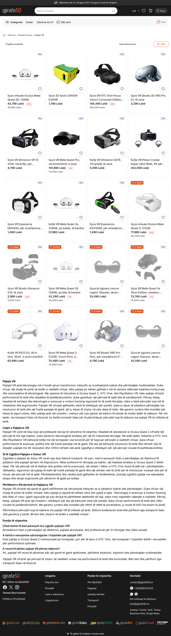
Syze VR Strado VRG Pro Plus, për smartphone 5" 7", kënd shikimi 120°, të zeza (107, 355)
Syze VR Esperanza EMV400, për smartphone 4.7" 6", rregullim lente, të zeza (24, 226)
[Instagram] (17, 587)
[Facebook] (5, 587)
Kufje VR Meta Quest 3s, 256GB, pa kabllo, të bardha (66, 226)
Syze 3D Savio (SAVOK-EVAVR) (63, 97)
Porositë (49, 588)
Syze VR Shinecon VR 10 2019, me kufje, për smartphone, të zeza (23, 162)
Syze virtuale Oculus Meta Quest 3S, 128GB (24, 97)
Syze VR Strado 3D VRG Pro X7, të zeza (148, 97)
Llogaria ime (51, 600)
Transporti (93, 600)
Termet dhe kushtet (14, 592)
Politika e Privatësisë (14, 598)
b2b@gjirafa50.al (139, 603)
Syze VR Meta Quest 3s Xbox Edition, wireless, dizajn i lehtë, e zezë (145, 290)
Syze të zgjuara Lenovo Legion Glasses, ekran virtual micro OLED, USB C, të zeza (107, 290)
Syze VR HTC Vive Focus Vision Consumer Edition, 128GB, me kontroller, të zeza (106, 98)
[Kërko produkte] (73, 10)
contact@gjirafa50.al (141, 582)
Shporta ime (51, 582)
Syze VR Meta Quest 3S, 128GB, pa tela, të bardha (64, 290)
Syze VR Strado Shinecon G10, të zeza (24, 290)
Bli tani (34, 514)
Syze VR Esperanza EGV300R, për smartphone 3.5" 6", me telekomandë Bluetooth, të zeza (107, 226)
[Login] (161, 10)
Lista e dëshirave (54, 594)
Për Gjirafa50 (95, 582)
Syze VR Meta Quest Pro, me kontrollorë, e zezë (64, 162)
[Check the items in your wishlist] (143, 10)
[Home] (4, 35)
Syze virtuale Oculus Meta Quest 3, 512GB (147, 226)
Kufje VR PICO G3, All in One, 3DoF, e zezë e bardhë (25, 354)
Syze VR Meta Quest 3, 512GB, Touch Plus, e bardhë (63, 355)
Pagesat (92, 588)
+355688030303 (141, 588)
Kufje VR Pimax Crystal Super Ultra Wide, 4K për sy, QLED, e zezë (146, 162)
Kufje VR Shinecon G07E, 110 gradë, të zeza (105, 162)
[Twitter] (11, 587)
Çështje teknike (96, 594)
